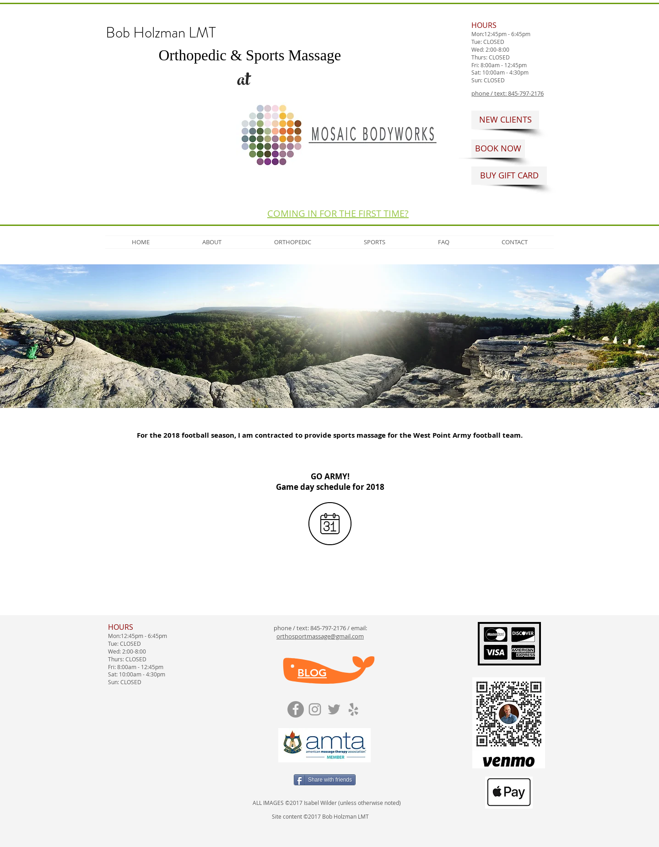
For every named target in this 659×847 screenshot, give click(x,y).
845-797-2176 (328, 628)
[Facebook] (295, 709)
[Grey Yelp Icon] (353, 709)
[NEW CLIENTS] (505, 120)
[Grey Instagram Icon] (315, 709)
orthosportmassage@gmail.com (320, 636)
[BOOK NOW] (498, 148)
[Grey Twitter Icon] (334, 709)
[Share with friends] (325, 779)
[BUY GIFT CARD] (509, 175)
